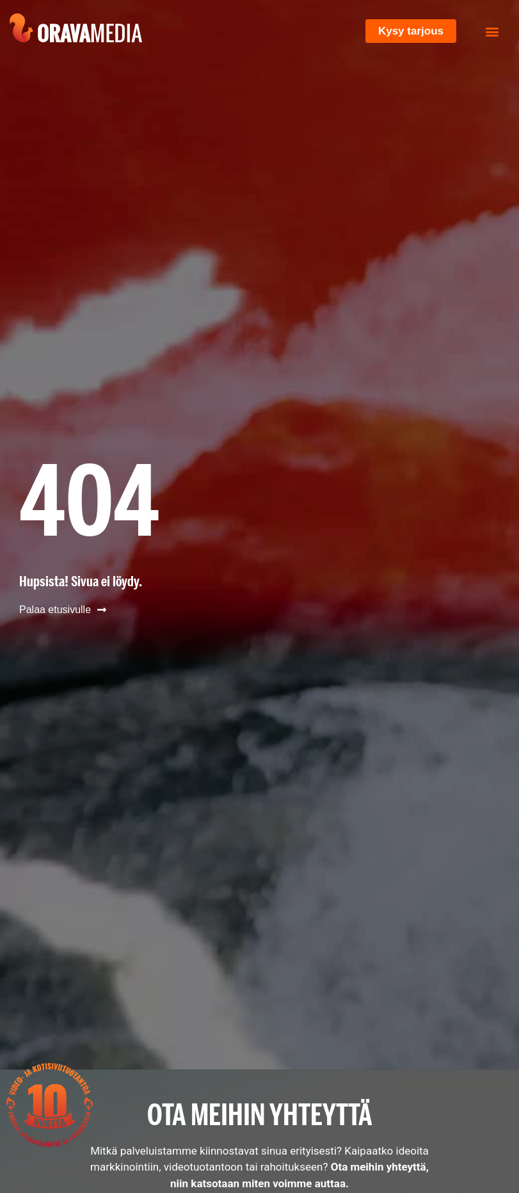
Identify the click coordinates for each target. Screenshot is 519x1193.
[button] (492, 31)
